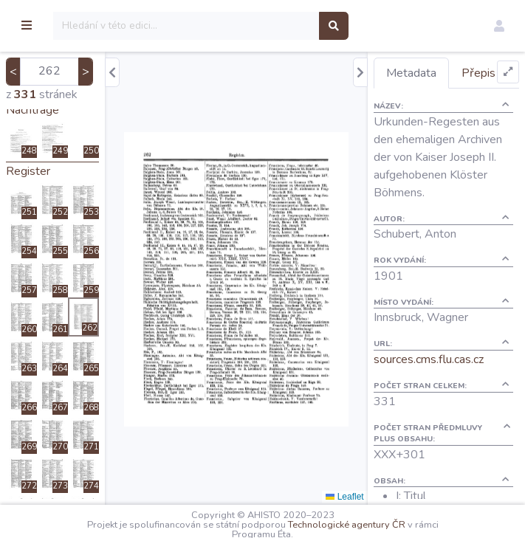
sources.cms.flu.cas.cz (452, 407)
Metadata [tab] (434, 73)
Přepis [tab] (426, 103)
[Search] (263, 26)
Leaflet (368, 497)
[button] (499, 26)
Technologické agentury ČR (385, 524)
